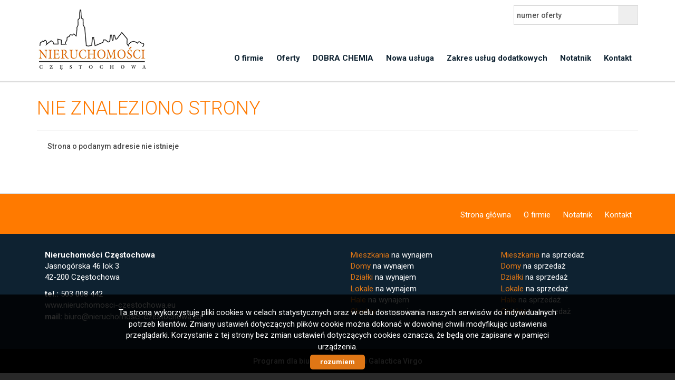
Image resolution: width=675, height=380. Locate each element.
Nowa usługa (410, 58)
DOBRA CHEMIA (343, 58)
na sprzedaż (542, 255)
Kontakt (618, 58)
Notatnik (575, 58)
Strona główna (485, 215)
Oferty (288, 58)
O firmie (249, 58)
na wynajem (391, 255)
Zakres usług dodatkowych (497, 58)
